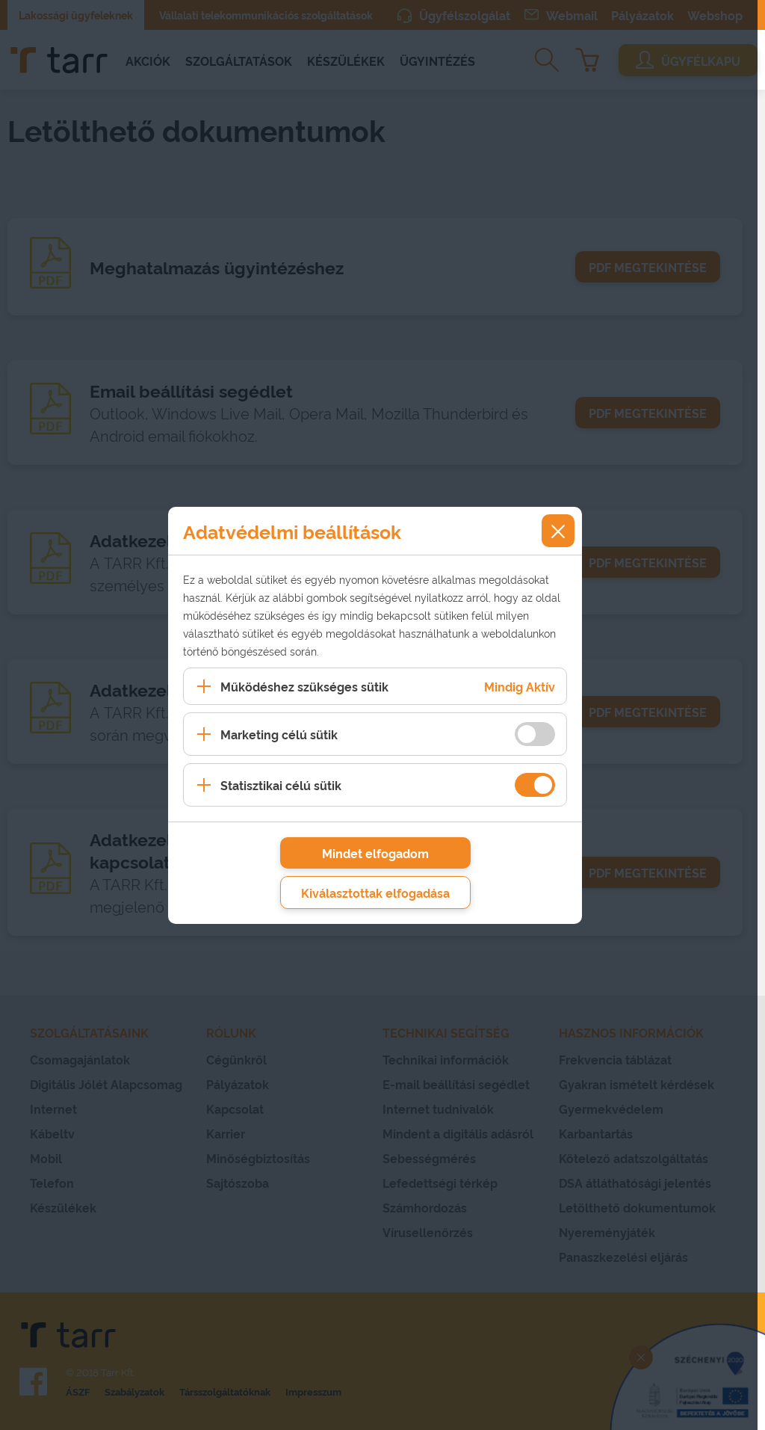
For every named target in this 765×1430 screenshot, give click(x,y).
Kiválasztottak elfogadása (375, 892)
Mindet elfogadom (375, 853)
